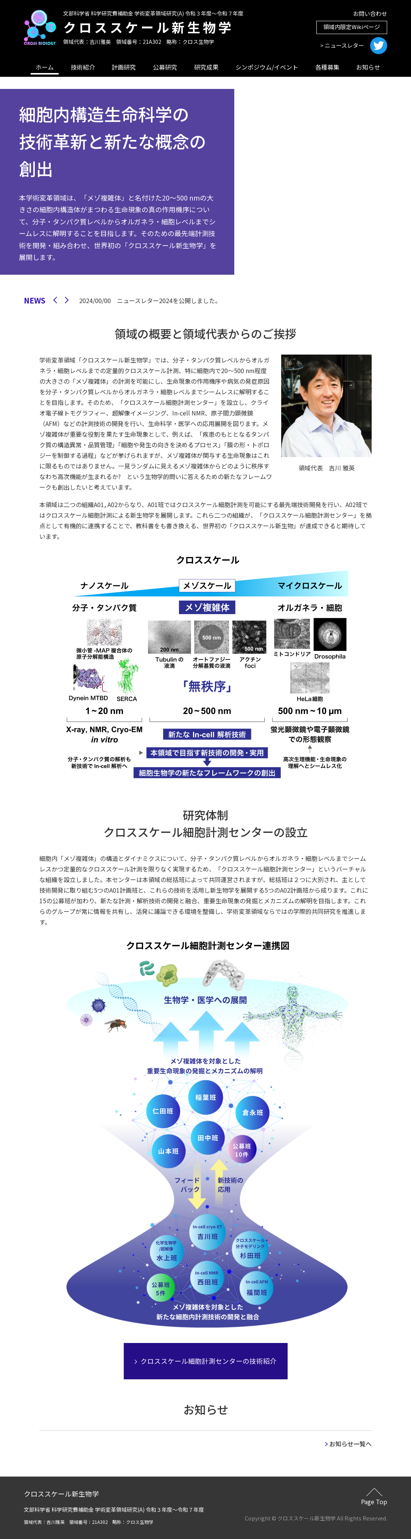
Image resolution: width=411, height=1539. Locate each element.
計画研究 (124, 67)
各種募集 (327, 67)
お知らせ (368, 67)
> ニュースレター (342, 45)
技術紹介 (83, 67)
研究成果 (206, 67)
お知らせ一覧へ (348, 1443)
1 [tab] (272, 277)
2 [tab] (283, 277)
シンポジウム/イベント (266, 67)
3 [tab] (295, 277)
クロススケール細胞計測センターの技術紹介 (206, 1361)
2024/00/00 (150, 300)
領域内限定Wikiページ (351, 27)
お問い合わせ (370, 13)
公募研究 (165, 67)
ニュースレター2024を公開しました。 (169, 300)
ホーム (45, 67)
